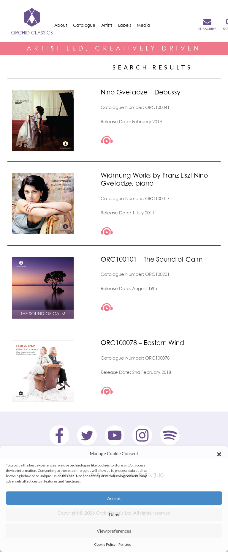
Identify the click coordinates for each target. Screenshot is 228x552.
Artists (106, 25)
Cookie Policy (104, 544)
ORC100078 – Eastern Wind (142, 343)
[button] (219, 453)
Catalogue (84, 25)
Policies (124, 544)
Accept (114, 498)
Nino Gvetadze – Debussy (140, 92)
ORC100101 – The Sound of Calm (152, 259)
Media (143, 25)
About (60, 25)
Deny (114, 514)
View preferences (114, 531)
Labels (124, 25)
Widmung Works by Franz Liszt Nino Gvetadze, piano (154, 179)
